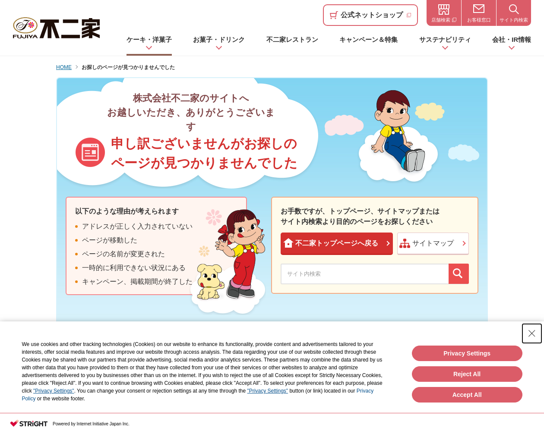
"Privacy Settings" (53, 391)
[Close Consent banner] (531, 333)
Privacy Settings (466, 353)
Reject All (467, 374)
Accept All (467, 394)
